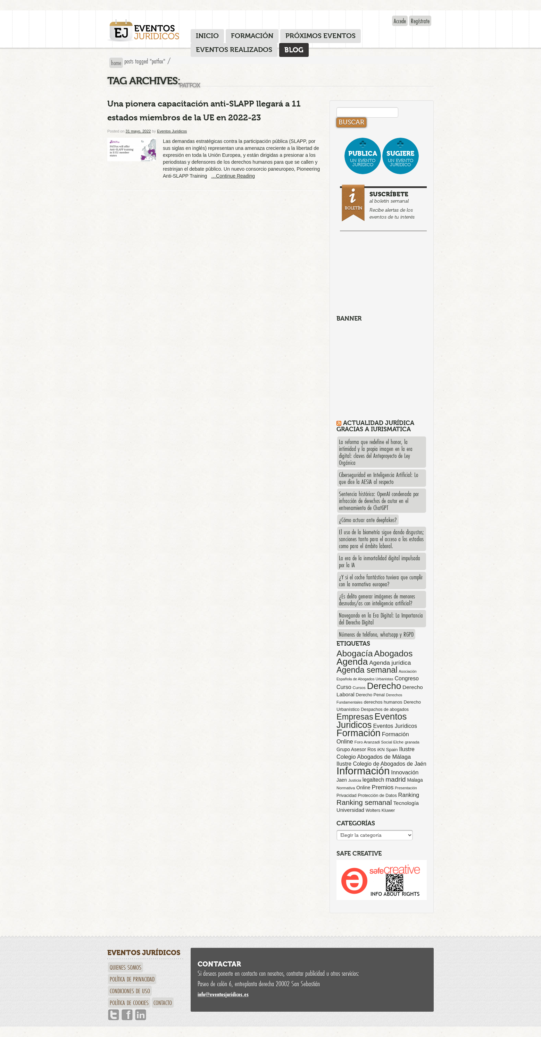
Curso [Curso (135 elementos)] (343, 687)
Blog (293, 50)
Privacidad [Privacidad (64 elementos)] (346, 795)
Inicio (207, 36)
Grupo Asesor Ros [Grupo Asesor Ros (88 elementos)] (356, 749)
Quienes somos (125, 967)
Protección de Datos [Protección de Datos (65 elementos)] (377, 795)
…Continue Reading (233, 176)
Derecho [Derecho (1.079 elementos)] (384, 686)
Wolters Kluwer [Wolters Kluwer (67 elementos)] (380, 810)
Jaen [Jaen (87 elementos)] (341, 780)
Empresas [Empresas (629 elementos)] (354, 716)
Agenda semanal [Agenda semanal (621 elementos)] (366, 669)
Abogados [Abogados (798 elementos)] (393, 653)
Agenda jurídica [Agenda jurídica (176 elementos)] (390, 662)
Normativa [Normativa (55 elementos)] (345, 787)
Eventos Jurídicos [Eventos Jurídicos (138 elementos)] (395, 726)
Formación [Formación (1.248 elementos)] (358, 733)
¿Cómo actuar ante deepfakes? (368, 519)
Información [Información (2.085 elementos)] (363, 770)
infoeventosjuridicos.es (223, 994)
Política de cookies (129, 1002)
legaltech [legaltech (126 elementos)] (373, 780)
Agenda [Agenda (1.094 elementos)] (352, 661)
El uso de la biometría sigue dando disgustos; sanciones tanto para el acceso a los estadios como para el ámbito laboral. (381, 538)
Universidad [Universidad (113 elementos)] (350, 810)
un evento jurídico (362, 158)
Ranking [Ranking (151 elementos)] (408, 795)
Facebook (127, 1015)
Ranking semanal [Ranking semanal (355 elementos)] (364, 802)
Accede (400, 20)
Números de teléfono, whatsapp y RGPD (376, 634)
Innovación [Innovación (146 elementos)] (404, 772)
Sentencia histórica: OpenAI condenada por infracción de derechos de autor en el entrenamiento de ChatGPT (379, 500)
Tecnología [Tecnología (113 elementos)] (406, 803)
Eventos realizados (234, 50)
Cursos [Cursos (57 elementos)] (358, 687)
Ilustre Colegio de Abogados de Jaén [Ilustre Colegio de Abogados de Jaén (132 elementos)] (381, 764)
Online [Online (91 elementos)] (363, 787)
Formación (252, 36)
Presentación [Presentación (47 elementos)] (406, 788)
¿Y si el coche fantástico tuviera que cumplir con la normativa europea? (381, 580)
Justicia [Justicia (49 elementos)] (354, 780)
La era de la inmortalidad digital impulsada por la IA (379, 561)
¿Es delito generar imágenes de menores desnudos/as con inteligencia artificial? (377, 599)
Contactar (219, 964)
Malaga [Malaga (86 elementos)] (415, 780)
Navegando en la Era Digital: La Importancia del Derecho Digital (381, 619)
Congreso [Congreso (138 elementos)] (406, 678)
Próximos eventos (320, 36)
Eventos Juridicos (172, 131)
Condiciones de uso (130, 990)
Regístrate (420, 20)
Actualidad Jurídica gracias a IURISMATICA (375, 426)
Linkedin (140, 1015)
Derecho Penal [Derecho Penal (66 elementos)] (370, 694)
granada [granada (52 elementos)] (412, 742)
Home (116, 62)
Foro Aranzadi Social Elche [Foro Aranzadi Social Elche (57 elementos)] (379, 742)
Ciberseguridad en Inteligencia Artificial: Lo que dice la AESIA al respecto (378, 478)
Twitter (113, 1015)
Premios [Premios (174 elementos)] (382, 787)
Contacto (162, 1002)
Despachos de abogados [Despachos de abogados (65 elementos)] (385, 709)
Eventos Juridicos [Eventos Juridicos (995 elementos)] (371, 721)
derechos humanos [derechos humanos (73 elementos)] (383, 702)
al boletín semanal (384, 203)
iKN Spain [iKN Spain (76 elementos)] (387, 749)
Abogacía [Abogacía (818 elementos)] (354, 653)
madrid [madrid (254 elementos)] (395, 779)
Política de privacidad (132, 979)
